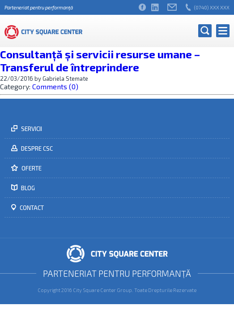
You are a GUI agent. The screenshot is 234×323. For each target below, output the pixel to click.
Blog (27, 188)
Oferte (31, 168)
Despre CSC (36, 148)
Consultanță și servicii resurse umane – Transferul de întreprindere (100, 61)
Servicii (31, 128)
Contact (31, 207)
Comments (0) (55, 86)
